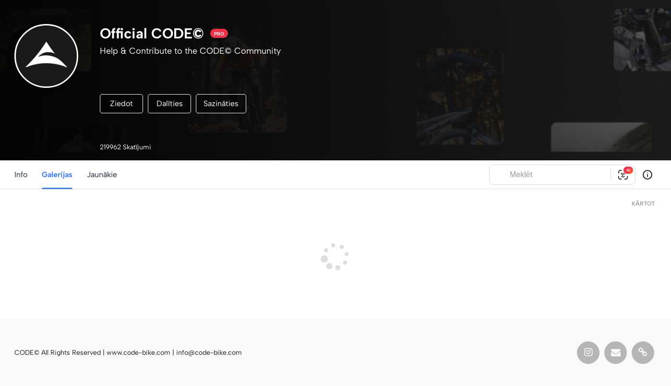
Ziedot (121, 103)
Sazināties (221, 103)
